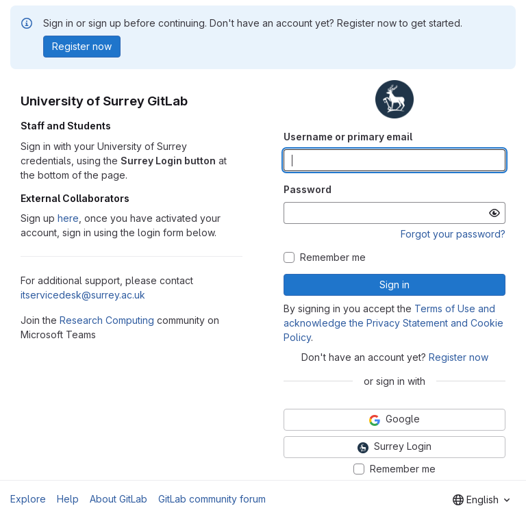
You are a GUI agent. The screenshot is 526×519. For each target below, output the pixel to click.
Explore (28, 499)
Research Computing (107, 320)
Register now (458, 357)
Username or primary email (348, 136)
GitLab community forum (212, 499)
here (68, 218)
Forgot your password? (453, 234)
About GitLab (118, 499)
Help (68, 499)
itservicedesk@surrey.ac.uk (83, 295)
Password (307, 189)
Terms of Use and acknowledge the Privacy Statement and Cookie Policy (393, 323)
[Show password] (494, 213)
